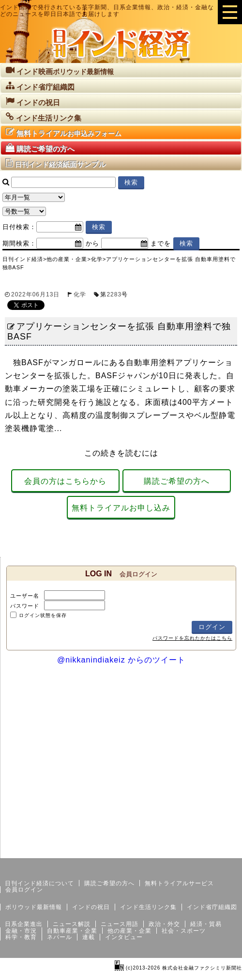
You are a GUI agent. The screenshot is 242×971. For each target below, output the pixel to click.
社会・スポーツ (184, 930)
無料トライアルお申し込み (121, 508)
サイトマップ (168, 850)
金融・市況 (21, 930)
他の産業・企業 (129, 930)
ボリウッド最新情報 (33, 907)
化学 (80, 294)
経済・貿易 (206, 924)
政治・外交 (164, 924)
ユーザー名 (24, 596)
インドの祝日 (91, 907)
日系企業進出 (24, 924)
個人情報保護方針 (219, 850)
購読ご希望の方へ (177, 481)
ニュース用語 (119, 924)
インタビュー (124, 937)
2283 (113, 294)
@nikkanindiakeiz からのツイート (121, 660)
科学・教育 (21, 937)
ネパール (59, 937)
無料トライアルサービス (179, 883)
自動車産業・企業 (72, 930)
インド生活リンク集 (148, 907)
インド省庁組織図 (212, 907)
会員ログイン (24, 889)
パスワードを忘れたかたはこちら (192, 638)
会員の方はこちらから (65, 481)
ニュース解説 (72, 924)
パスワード (24, 606)
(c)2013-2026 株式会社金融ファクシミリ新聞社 (178, 968)
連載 (88, 937)
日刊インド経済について (39, 883)
